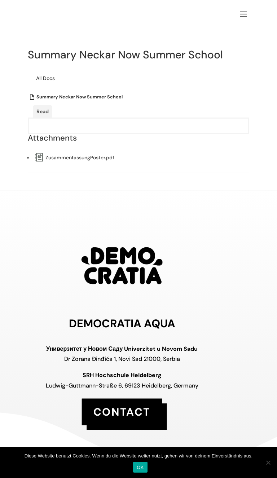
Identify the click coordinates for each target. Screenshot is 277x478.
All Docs (45, 78)
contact (121, 411)
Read (42, 111)
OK (140, 467)
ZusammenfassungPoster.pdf (79, 157)
